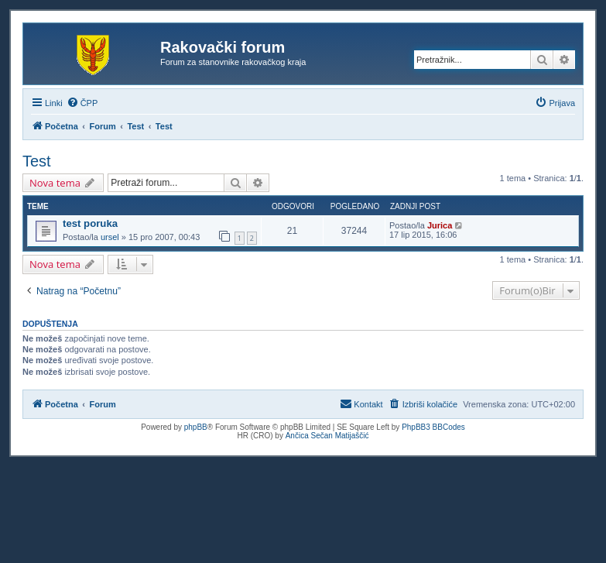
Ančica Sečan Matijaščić (327, 435)
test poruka (90, 223)
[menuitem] (82, 103)
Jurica (439, 225)
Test (36, 161)
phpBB (195, 427)
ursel (110, 237)
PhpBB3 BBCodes (433, 427)
